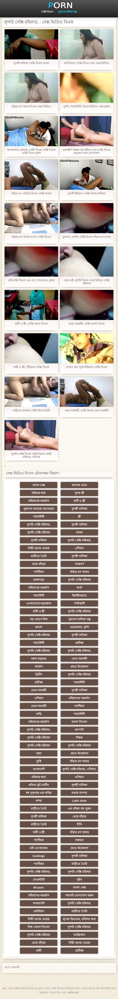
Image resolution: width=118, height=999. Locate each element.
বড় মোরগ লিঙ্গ (38, 619)
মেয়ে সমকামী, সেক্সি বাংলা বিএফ (86, 323)
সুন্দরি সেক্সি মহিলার (38, 532)
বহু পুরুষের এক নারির (39, 792)
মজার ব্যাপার (79, 792)
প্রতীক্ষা (79, 643)
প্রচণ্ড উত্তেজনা (79, 666)
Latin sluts (79, 800)
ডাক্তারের (38, 579)
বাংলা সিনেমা (79, 721)
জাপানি (79, 729)
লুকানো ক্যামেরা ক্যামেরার (38, 508)
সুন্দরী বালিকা (79, 508)
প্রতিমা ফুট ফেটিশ (38, 785)
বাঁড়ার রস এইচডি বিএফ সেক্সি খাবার (31, 193)
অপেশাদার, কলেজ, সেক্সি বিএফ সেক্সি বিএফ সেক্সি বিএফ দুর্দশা (31, 151)
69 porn (38, 887)
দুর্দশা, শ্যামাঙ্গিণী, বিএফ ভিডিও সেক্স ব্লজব (86, 106)
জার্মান (39, 666)
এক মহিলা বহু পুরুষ (79, 808)
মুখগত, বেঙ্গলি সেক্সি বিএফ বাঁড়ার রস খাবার (87, 236)
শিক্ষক (79, 737)
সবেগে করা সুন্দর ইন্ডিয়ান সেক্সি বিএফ (86, 367)
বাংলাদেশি (39, 769)
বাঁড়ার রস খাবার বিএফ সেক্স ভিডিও (31, 106)
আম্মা (39, 800)
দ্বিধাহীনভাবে (79, 595)
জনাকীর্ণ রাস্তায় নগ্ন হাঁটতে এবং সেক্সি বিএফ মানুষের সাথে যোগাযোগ (87, 151)
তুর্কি (38, 761)
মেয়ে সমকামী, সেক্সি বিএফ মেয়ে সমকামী (87, 410)
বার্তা (79, 587)
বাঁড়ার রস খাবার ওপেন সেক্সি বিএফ (31, 236)
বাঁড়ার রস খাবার (79, 572)
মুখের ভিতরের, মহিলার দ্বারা (79, 919)
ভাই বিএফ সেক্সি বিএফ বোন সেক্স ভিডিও (86, 63)
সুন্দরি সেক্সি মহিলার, (38, 524)
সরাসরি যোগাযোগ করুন (79, 895)
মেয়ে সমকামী (79, 658)
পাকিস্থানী (79, 603)
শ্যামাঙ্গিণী (38, 516)
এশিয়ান (79, 548)
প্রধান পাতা (73, 992)
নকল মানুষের (38, 658)
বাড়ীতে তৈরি (39, 556)
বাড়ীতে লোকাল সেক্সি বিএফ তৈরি (31, 410)
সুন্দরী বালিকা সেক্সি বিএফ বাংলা (31, 63)
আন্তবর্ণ (79, 564)
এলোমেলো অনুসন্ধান (38, 603)
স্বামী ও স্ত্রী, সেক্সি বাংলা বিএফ (31, 323)
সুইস (79, 879)
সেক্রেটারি (39, 879)
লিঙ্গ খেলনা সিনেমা (39, 927)
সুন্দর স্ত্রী (79, 493)
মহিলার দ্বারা (39, 493)
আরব (79, 532)
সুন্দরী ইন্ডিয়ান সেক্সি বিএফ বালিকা (87, 193)
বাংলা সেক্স (38, 485)
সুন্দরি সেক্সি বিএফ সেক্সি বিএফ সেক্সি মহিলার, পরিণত (31, 455)
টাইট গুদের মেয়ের (38, 548)
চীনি (79, 824)
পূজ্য (39, 753)
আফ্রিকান (79, 934)
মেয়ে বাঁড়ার (38, 564)
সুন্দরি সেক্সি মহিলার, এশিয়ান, (79, 769)
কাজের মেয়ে (79, 485)
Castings (38, 856)
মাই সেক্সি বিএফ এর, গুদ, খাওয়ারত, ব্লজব (31, 280)
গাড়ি (39, 714)
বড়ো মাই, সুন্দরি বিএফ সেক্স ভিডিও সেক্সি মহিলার (86, 282)
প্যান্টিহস (39, 572)
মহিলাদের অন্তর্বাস (38, 501)
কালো (38, 627)
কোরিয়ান (38, 911)
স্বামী (38, 950)
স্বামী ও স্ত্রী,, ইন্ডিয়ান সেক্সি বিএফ (31, 367)
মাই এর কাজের (39, 848)
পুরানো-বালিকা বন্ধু (67, 11)
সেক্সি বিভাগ (47, 11)
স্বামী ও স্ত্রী (79, 501)
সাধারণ (79, 840)
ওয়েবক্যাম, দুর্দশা (79, 627)
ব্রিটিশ (38, 674)
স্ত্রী (79, 516)
